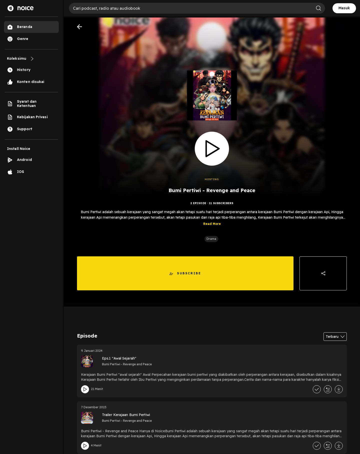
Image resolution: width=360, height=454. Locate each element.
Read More (212, 224)
